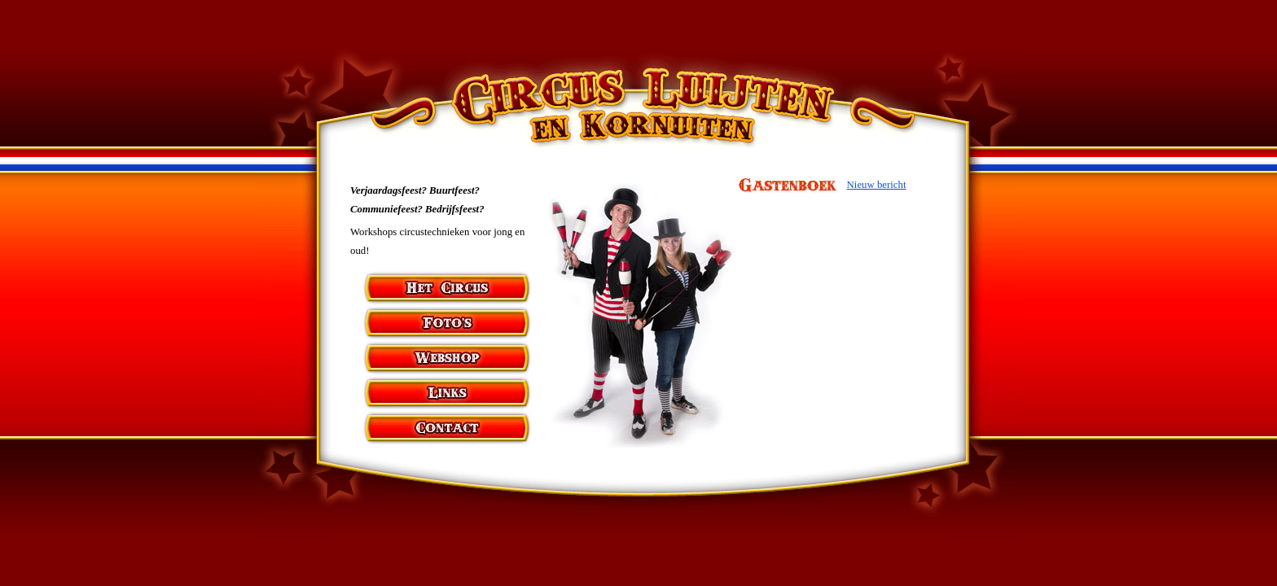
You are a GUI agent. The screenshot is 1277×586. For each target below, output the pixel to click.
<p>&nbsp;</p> (846, 328)
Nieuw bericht (876, 184)
